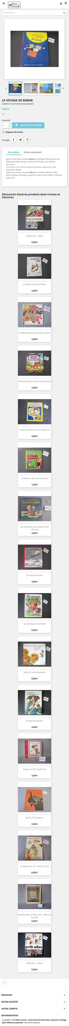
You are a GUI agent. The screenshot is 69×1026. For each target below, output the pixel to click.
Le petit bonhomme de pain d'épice (34, 333)
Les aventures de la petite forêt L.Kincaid (34, 528)
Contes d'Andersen (34, 720)
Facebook (4, 982)
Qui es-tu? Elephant (34, 817)
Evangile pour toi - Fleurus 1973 (34, 866)
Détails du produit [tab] (33, 152)
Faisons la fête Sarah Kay (34, 769)
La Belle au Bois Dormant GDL (34, 478)
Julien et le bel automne (34, 672)
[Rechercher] (34, 12)
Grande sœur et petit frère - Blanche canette (34, 916)
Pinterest (27, 139)
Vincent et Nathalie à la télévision (34, 430)
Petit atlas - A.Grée (34, 963)
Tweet (20, 139)
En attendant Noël (34, 575)
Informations (9, 1015)
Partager (13, 139)
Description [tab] (13, 152)
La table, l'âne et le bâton (34, 284)
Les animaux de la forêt (34, 623)
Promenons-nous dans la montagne (34, 381)
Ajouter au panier (28, 125)
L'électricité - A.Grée (34, 236)
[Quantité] (5, 125)
